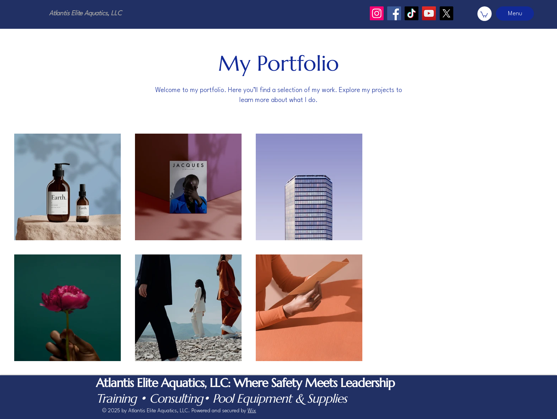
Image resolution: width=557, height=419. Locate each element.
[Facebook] (394, 13)
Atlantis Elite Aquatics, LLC (85, 13)
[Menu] (515, 13)
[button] (484, 14)
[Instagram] (377, 13)
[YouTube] (429, 13)
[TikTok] (411, 13)
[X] (446, 13)
